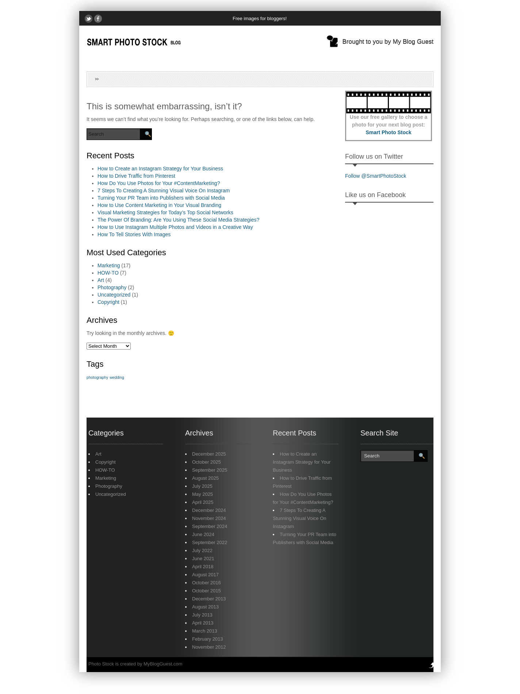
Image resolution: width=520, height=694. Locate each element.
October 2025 (206, 462)
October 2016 (206, 582)
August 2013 (205, 607)
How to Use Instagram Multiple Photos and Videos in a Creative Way (175, 227)
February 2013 (207, 639)
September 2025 (209, 470)
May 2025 (202, 494)
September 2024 (209, 526)
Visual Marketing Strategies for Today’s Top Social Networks (165, 212)
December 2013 (209, 598)
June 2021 (203, 558)
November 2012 (209, 647)
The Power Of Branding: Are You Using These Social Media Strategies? (178, 220)
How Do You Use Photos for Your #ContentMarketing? (159, 183)
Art (101, 280)
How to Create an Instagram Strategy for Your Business (160, 168)
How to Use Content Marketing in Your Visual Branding (159, 205)
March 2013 (204, 631)
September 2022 (209, 542)
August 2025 (205, 478)
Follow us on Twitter (374, 156)
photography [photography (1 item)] (97, 377)
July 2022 (202, 550)
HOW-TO (108, 273)
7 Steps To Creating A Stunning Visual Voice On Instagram (164, 190)
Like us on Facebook (375, 195)
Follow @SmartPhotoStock (375, 176)
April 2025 (203, 502)
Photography (112, 287)
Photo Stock (101, 664)
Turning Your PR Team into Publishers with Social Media (161, 198)
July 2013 (202, 615)
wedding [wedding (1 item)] (117, 377)
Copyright (108, 302)
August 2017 (205, 574)
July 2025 (202, 486)
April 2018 (203, 566)
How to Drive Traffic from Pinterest (136, 176)
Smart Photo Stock (388, 132)
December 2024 (209, 510)
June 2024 (203, 534)
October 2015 (206, 590)
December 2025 (209, 454)
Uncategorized (114, 295)
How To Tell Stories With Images (134, 234)
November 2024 (209, 518)
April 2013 (203, 623)
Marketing (109, 265)
